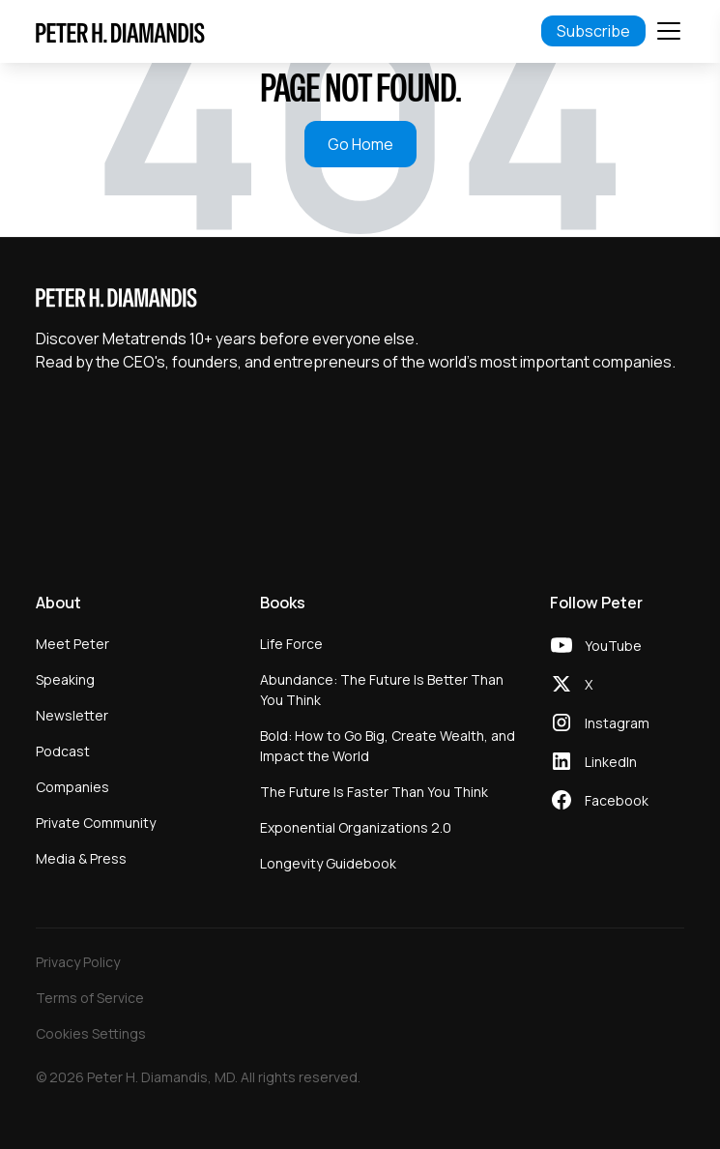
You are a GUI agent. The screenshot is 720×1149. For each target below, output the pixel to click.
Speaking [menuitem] (65, 679)
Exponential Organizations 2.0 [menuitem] (355, 827)
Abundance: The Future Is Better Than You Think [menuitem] (382, 689)
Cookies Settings (91, 1033)
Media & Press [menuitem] (81, 858)
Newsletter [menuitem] (72, 715)
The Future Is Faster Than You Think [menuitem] (374, 791)
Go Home (360, 144)
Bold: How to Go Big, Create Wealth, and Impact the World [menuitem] (387, 745)
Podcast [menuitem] (63, 751)
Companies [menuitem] (72, 787)
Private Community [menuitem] (96, 822)
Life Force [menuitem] (291, 643)
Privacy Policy (78, 962)
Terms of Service (90, 997)
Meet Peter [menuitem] (72, 643)
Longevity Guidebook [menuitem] (328, 863)
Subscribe (593, 31)
